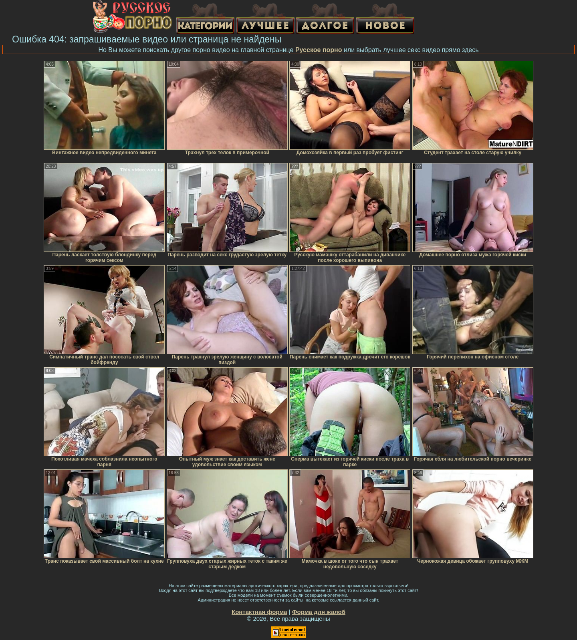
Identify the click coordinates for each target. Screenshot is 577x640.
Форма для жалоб (318, 611)
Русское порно (318, 49)
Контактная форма (259, 611)
